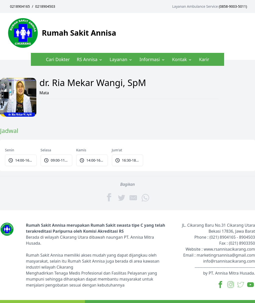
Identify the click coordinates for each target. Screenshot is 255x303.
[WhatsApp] (145, 197)
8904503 (247, 237)
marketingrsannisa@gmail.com (225, 255)
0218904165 (20, 6)
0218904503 (45, 6)
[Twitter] (122, 197)
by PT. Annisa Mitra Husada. (229, 273)
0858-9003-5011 (233, 6)
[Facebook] (110, 197)
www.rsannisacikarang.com (229, 249)
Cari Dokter (58, 59)
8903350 (247, 243)
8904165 (228, 237)
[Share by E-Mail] (133, 197)
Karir (204, 59)
